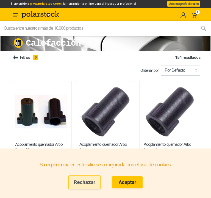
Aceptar (127, 182)
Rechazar (84, 182)
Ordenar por (149, 77)
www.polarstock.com (53, 5)
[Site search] (98, 35)
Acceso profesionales (182, 7)
